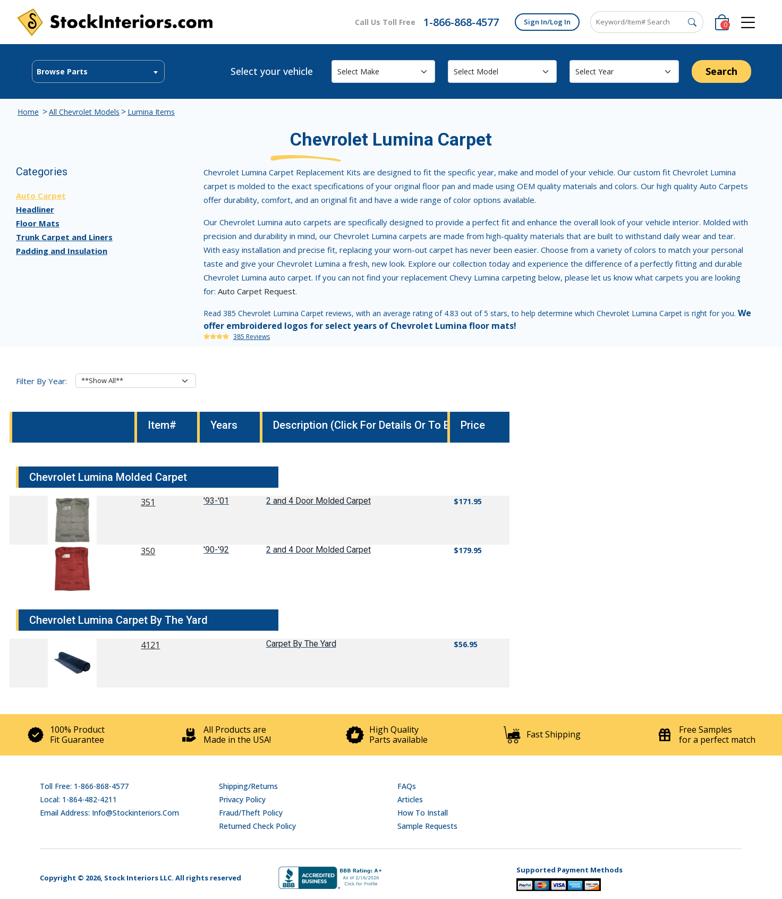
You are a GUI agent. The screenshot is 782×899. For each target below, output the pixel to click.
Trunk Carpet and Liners (64, 237)
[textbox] (98, 71)
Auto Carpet (41, 195)
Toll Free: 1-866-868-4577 (84, 786)
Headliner (35, 209)
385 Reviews (251, 336)
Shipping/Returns (248, 786)
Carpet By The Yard (301, 644)
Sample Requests (427, 826)
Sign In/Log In (547, 22)
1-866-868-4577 (461, 22)
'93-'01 (216, 501)
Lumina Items (151, 112)
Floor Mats (38, 223)
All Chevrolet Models (84, 112)
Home (28, 112)
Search (721, 71)
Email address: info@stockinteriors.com (109, 813)
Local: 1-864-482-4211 (78, 799)
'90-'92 (216, 550)
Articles (410, 799)
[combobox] (98, 71)
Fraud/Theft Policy (251, 813)
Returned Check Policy (257, 826)
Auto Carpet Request (256, 291)
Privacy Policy (242, 799)
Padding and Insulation (61, 250)
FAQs (406, 786)
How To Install (422, 813)
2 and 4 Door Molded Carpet (318, 501)
